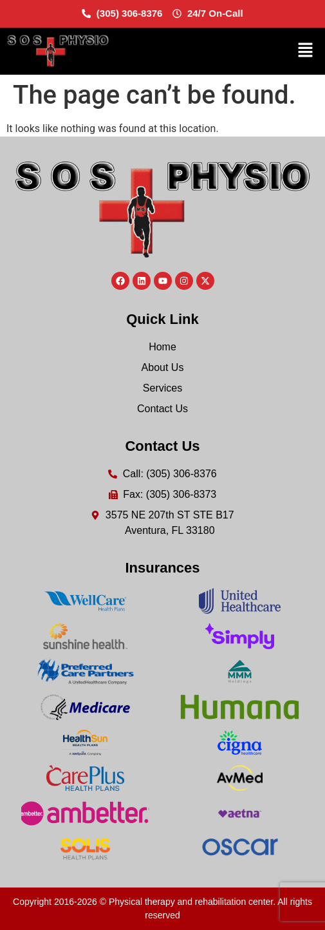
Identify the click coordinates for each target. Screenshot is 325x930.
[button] (306, 51)
